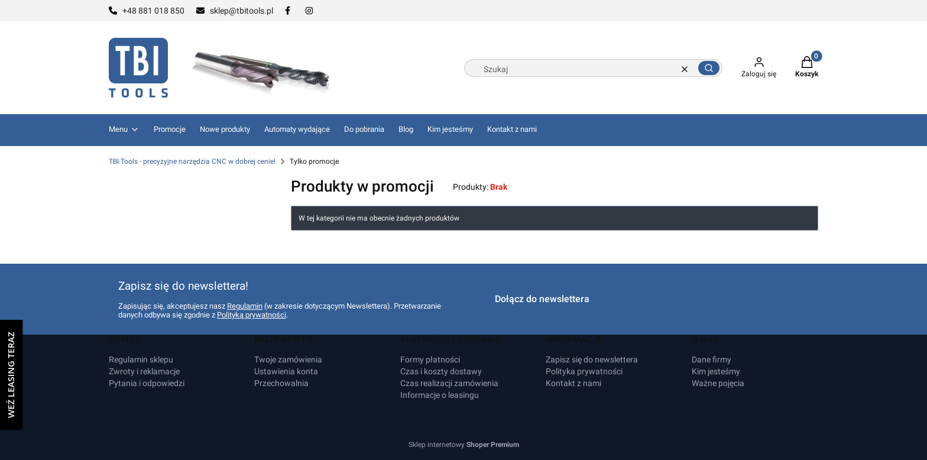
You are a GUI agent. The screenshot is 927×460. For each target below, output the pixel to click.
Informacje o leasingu (439, 395)
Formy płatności (430, 359)
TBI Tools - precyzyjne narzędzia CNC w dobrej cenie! (192, 161)
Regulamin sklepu (141, 359)
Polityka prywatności (584, 371)
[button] (708, 68)
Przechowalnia (281, 383)
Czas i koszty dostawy (441, 371)
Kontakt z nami (573, 383)
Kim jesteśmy (716, 371)
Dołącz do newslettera (542, 298)
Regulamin (244, 306)
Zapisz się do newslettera (592, 359)
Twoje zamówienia (288, 359)
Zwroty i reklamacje (144, 371)
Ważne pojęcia (718, 383)
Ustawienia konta (286, 371)
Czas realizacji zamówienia (449, 383)
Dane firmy (711, 359)
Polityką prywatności (251, 314)
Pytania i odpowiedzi (146, 383)
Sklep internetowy (464, 444)
